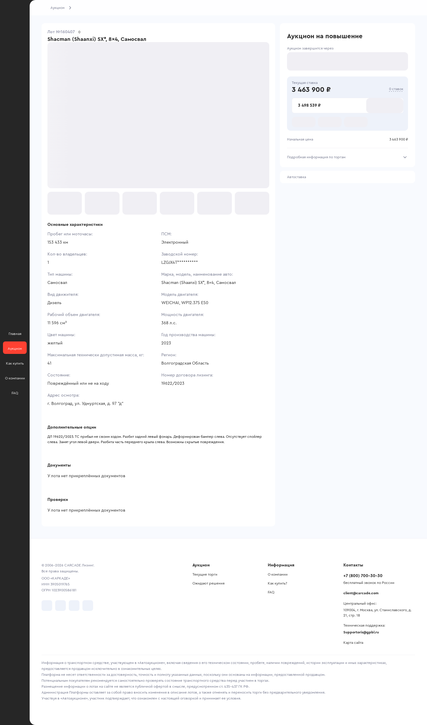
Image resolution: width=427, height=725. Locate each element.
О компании (278, 574)
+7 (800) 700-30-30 (363, 576)
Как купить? (277, 583)
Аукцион (57, 7)
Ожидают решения (208, 583)
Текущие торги (204, 574)
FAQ (271, 592)
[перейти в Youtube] (74, 605)
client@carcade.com (361, 593)
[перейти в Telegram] (60, 605)
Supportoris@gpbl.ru (361, 632)
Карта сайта (353, 642)
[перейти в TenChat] (87, 605)
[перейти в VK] (47, 605)
